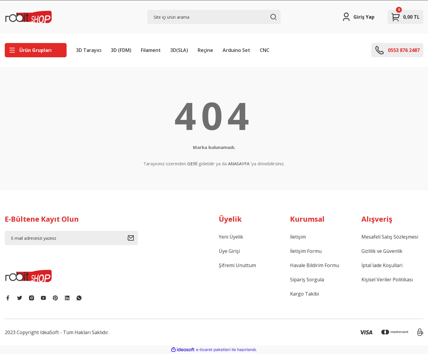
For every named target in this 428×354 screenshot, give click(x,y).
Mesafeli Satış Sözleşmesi (389, 237)
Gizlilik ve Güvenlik (381, 251)
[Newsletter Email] (71, 238)
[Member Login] (358, 17)
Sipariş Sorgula (307, 279)
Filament (151, 50)
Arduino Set (236, 50)
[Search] (214, 17)
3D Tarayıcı (88, 50)
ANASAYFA (238, 163)
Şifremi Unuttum (237, 265)
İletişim (298, 237)
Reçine (205, 50)
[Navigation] (36, 50)
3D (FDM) (121, 50)
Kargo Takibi (304, 293)
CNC (264, 50)
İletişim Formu (306, 251)
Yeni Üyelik (231, 237)
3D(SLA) (179, 50)
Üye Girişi (229, 251)
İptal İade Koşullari (381, 265)
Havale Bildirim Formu (314, 265)
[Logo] (28, 17)
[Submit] (132, 238)
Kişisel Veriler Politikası (387, 279)
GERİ (192, 163)
